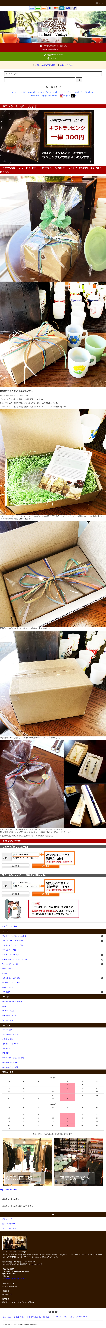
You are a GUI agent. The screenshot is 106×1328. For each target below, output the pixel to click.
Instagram (65, 96)
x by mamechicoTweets (9, 1190)
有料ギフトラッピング (10, 1044)
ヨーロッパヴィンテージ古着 (47, 92)
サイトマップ (7, 1048)
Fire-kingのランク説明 (10, 1067)
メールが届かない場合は (11, 1034)
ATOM (85, 1317)
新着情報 (5, 1053)
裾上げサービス (7, 1020)
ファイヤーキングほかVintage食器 (24, 92)
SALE (4, 1006)
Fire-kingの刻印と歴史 (10, 1062)
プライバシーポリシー (62, 1317)
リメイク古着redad (87, 92)
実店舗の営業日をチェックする (15, 1278)
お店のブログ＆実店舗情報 (44, 65)
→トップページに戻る (8, 926)
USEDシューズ (35, 96)
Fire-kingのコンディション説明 (13, 1058)
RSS (80, 1317)
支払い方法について (9, 1317)
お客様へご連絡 (7, 1039)
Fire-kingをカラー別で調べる (12, 1001)
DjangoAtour (46, 96)
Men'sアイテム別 (8, 1011)
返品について (50, 1317)
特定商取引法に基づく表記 (37, 1317)
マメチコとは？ (7, 1030)
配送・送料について (22, 1317)
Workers (55, 96)
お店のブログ (74, 1317)
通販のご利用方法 (65, 65)
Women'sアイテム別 (9, 1015)
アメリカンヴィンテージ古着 (69, 92)
